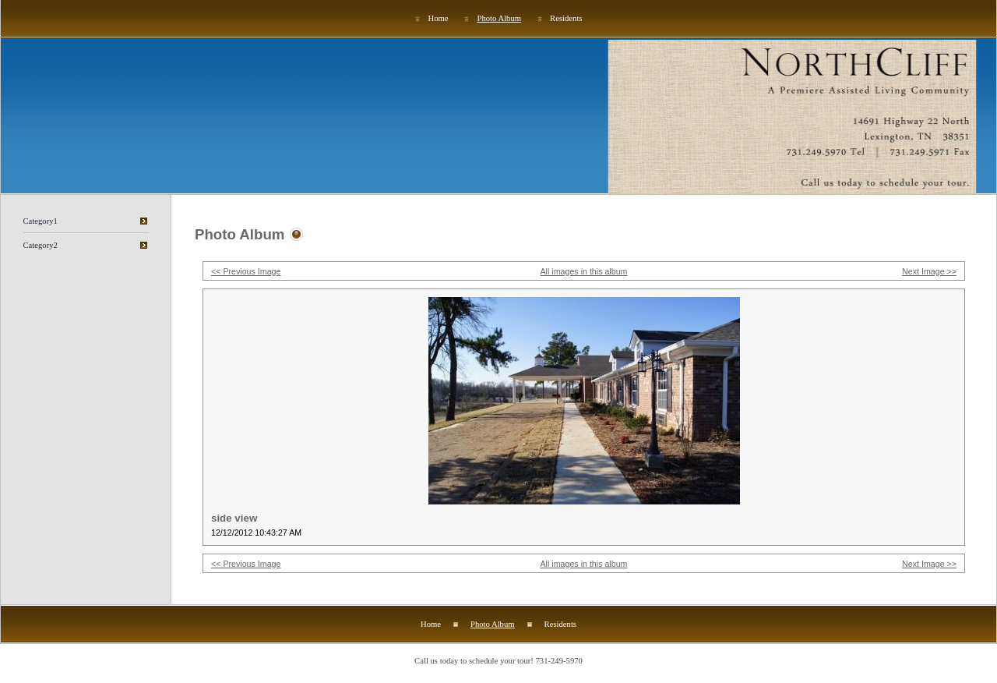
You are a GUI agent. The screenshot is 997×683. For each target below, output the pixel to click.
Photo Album (499, 18)
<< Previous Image (245, 271)
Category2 (40, 245)
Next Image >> (929, 271)
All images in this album (584, 271)
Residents (566, 18)
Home (438, 18)
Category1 (40, 221)
